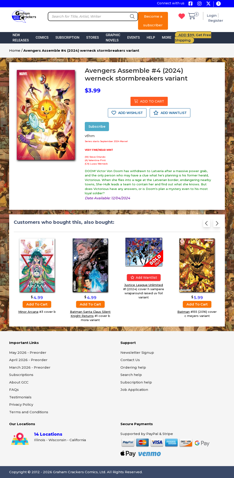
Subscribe (96, 126)
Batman (183, 311)
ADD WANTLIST (170, 113)
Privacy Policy (21, 404)
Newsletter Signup (137, 352)
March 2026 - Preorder (30, 367)
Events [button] (133, 37)
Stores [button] (92, 37)
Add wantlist (143, 277)
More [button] (166, 37)
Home (14, 50)
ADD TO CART (149, 101)
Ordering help (133, 367)
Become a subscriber (153, 20)
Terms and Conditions (28, 412)
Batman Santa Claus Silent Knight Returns (90, 314)
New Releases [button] (21, 37)
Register (215, 20)
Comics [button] (42, 37)
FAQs (14, 389)
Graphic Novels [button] (113, 37)
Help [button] (151, 37)
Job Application (134, 389)
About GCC (19, 382)
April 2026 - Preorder (28, 360)
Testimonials (20, 397)
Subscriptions (21, 375)
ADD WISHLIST (127, 113)
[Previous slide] (206, 224)
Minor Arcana (28, 311)
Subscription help (136, 382)
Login (212, 15)
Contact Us (130, 360)
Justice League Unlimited (143, 285)
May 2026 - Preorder (27, 352)
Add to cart (37, 304)
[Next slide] (216, 224)
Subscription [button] (67, 37)
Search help (131, 375)
